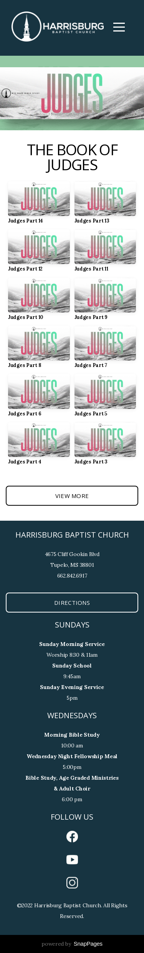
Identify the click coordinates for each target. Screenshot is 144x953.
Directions (72, 602)
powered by (72, 943)
